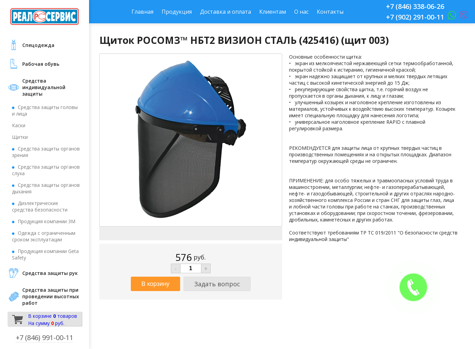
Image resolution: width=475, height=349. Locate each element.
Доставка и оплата (225, 11)
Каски (18, 125)
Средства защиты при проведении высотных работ (50, 296)
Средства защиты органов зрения (46, 151)
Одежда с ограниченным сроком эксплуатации (43, 236)
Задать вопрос (217, 284)
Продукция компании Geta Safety (45, 254)
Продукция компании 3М (46, 221)
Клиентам (272, 11)
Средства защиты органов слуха (46, 170)
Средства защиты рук (50, 273)
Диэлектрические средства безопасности (39, 206)
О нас (301, 11)
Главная (142, 11)
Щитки (20, 137)
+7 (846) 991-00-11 (44, 337)
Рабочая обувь (40, 64)
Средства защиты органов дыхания (46, 188)
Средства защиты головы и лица (45, 110)
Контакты (330, 11)
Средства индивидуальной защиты (43, 87)
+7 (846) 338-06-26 (415, 6)
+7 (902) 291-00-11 (415, 17)
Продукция (177, 11)
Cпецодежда (38, 45)
